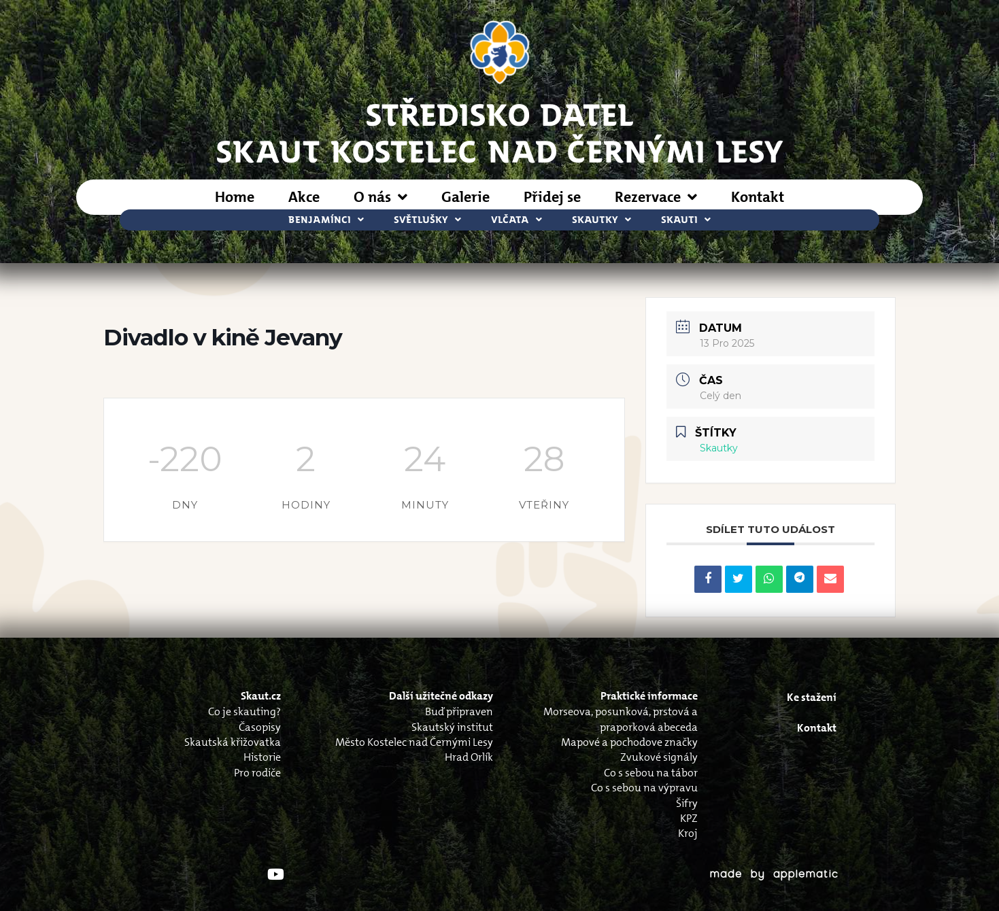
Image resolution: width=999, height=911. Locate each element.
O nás (380, 197)
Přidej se (552, 197)
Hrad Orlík (469, 757)
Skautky (601, 219)
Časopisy (260, 727)
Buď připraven (459, 711)
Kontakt (757, 197)
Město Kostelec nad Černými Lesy (414, 742)
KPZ (689, 818)
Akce (304, 197)
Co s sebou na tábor (651, 773)
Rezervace (656, 197)
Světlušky (427, 219)
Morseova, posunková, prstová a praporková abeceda (620, 719)
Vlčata (516, 219)
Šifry (687, 803)
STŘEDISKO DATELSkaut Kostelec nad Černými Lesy (500, 132)
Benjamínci (326, 219)
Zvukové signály (659, 757)
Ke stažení (811, 697)
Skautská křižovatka (232, 742)
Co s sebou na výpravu (644, 787)
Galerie (465, 197)
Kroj (688, 833)
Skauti (686, 219)
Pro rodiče (257, 773)
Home (234, 197)
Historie (262, 757)
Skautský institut (452, 727)
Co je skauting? (244, 711)
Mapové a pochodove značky (629, 742)
